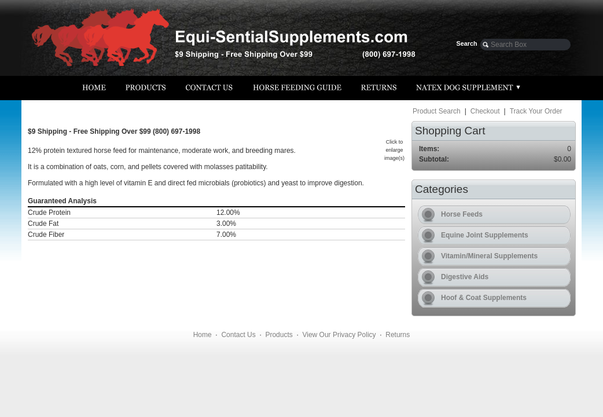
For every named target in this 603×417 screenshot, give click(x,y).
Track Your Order (536, 111)
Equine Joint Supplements (484, 235)
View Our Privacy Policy (339, 335)
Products (278, 335)
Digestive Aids (464, 277)
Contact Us (238, 335)
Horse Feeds (462, 214)
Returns (397, 335)
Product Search (437, 111)
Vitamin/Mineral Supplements (489, 256)
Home (202, 335)
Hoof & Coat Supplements (484, 298)
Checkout (485, 111)
